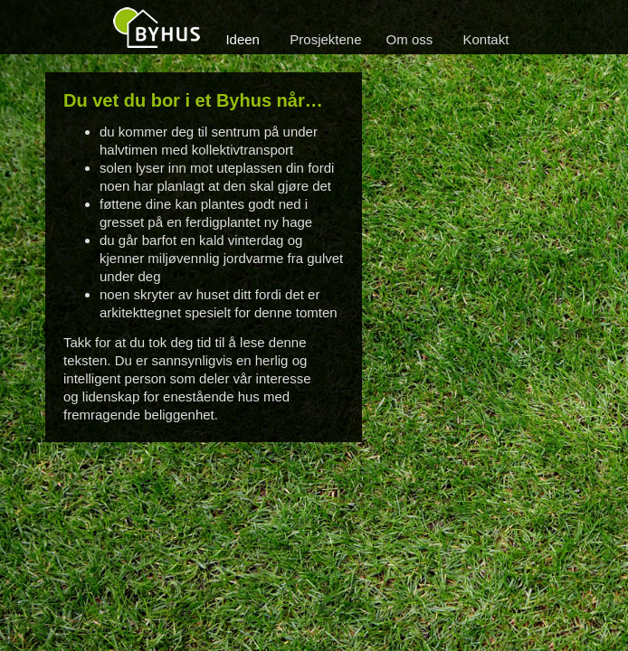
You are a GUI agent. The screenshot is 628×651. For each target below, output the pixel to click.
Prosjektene (325, 39)
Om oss (409, 39)
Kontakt (486, 39)
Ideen (242, 39)
